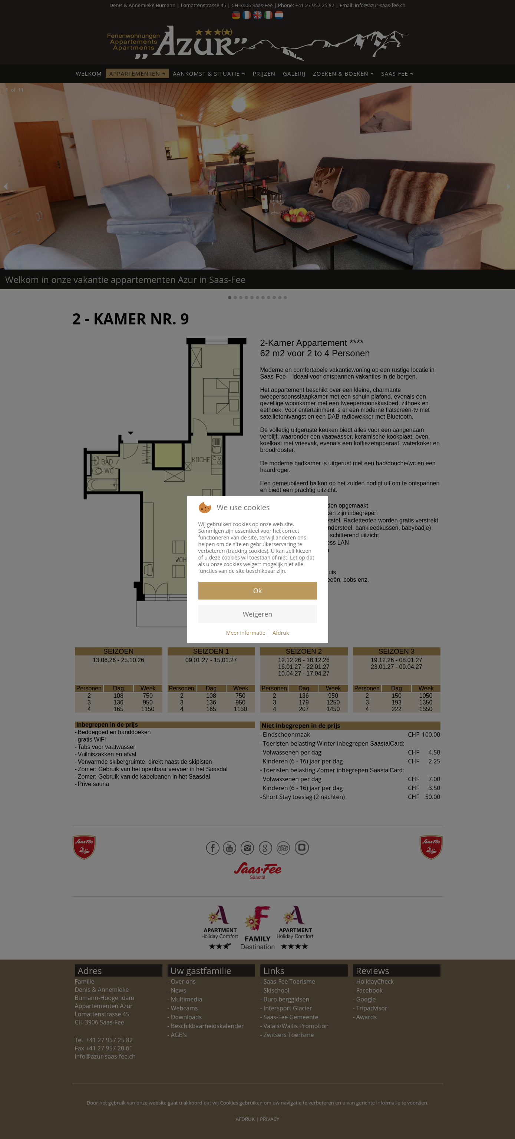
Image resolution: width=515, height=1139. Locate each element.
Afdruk (281, 632)
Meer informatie (245, 632)
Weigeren (258, 614)
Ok (257, 590)
